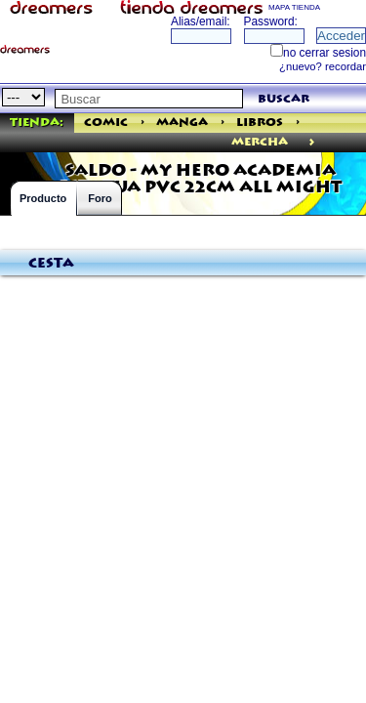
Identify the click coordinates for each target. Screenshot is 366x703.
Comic (106, 122)
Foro (99, 198)
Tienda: (36, 122)
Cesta (51, 263)
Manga (182, 122)
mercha (259, 142)
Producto (43, 198)
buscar (283, 99)
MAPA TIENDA (294, 7)
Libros (259, 122)
